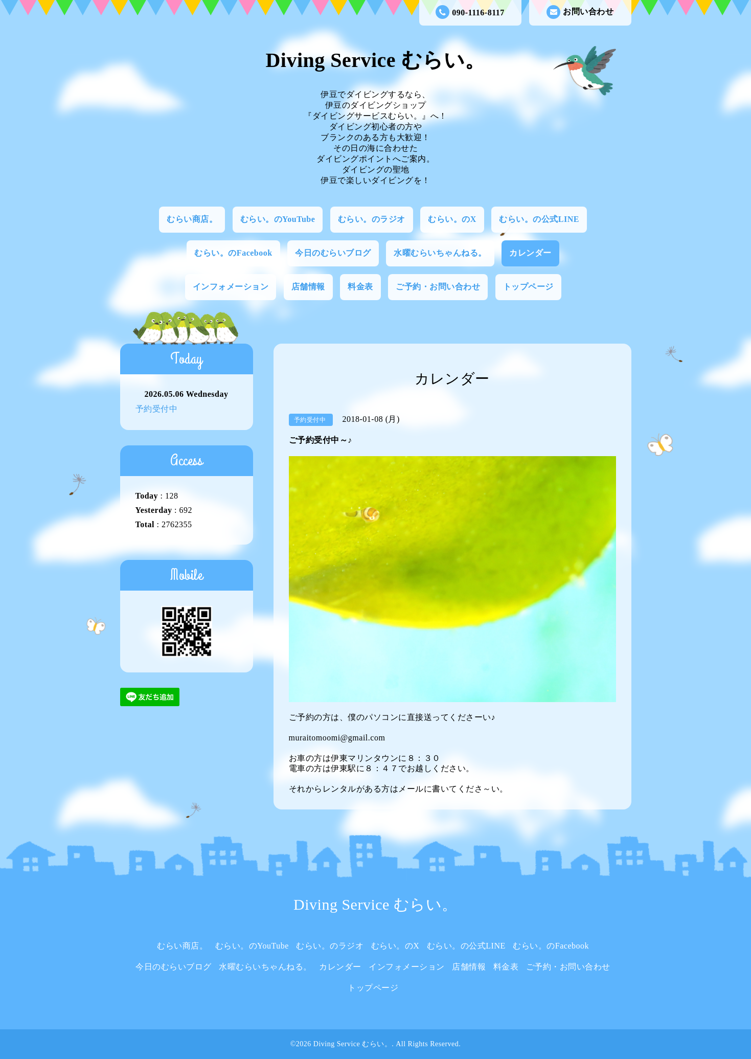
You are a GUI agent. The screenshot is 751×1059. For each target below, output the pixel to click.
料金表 (360, 286)
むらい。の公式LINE (539, 219)
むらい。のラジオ (371, 219)
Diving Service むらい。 (375, 60)
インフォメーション (231, 286)
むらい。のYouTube (277, 219)
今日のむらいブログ (333, 253)
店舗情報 (308, 286)
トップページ (528, 286)
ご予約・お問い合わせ (438, 286)
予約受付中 (156, 408)
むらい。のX (452, 219)
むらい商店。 (192, 219)
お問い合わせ (580, 12)
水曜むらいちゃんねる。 (440, 253)
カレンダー (530, 253)
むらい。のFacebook (233, 253)
